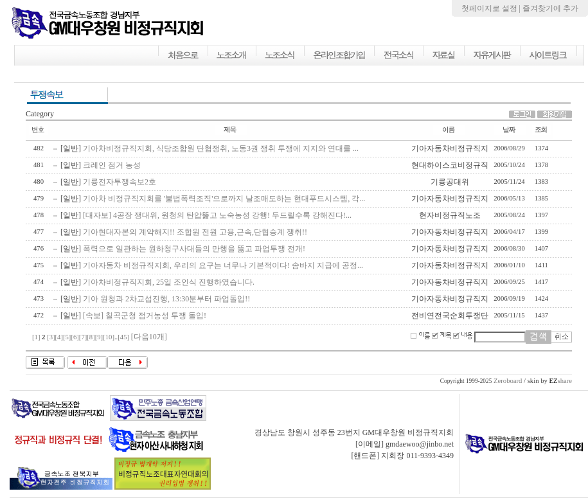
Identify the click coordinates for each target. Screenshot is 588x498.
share (560, 380)
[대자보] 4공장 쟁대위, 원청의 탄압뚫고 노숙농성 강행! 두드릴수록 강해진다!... (217, 215)
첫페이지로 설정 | (491, 8)
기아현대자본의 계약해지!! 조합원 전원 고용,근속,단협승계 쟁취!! (195, 231)
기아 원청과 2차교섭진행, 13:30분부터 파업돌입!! (166, 298)
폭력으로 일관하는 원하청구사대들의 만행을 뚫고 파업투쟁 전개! (194, 248)
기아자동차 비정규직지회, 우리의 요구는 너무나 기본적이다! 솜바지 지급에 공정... (223, 265)
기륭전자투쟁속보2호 (119, 181)
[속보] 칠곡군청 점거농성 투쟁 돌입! (144, 315)
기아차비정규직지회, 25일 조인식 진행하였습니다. (168, 282)
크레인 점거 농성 (112, 165)
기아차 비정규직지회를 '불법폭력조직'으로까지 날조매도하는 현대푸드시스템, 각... (224, 198)
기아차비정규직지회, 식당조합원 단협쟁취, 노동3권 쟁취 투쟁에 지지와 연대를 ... (221, 148)
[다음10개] (149, 336)
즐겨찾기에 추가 (550, 8)
